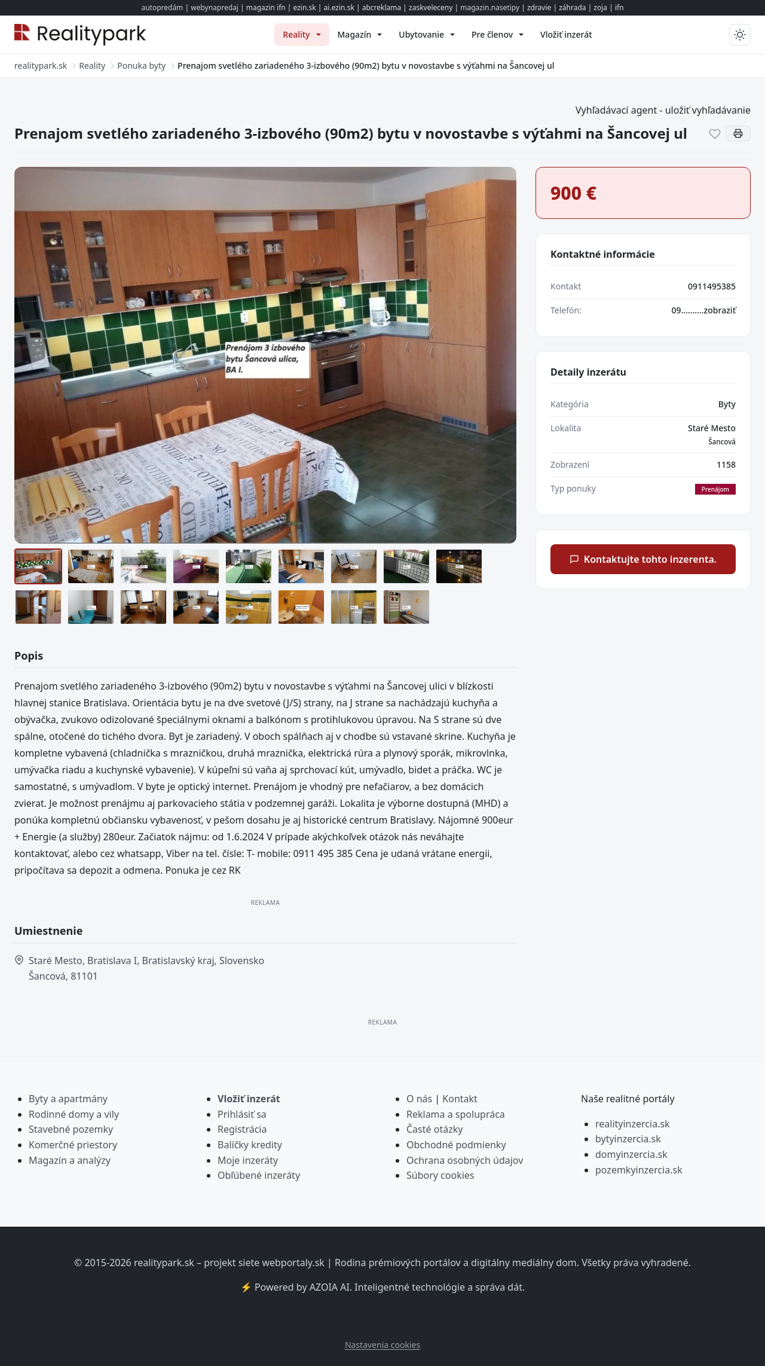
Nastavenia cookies (382, 1344)
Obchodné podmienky (456, 1144)
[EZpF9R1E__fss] (91, 607)
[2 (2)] (91, 566)
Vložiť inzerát (249, 1098)
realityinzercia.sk (632, 1123)
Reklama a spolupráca (455, 1114)
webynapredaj (214, 7)
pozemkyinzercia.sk (639, 1169)
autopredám (162, 7)
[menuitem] (301, 34)
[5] (301, 566)
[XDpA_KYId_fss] (406, 607)
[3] (249, 566)
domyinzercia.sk (631, 1154)
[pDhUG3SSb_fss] (249, 607)
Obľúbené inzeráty (259, 1175)
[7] (406, 566)
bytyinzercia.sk (628, 1138)
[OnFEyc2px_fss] (196, 607)
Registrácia (242, 1129)
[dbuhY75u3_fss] (38, 607)
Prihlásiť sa (242, 1114)
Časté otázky (434, 1129)
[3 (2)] (196, 566)
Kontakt (460, 1098)
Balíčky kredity (250, 1144)
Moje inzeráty (248, 1160)
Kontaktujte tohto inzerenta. (643, 559)
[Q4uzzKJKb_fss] (301, 607)
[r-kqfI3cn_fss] (354, 607)
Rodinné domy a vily (74, 1114)
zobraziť (720, 310)
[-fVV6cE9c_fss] (143, 607)
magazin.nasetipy (489, 7)
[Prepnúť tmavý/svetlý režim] (740, 34)
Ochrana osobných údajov (464, 1160)
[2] (143, 566)
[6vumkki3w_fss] (354, 566)
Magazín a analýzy (70, 1160)
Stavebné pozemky (71, 1129)
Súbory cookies (440, 1175)
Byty (727, 404)
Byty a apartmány (68, 1098)
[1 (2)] (38, 566)
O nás (419, 1098)
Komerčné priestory (73, 1144)
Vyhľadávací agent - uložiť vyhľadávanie (663, 110)
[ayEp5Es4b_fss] (459, 566)
